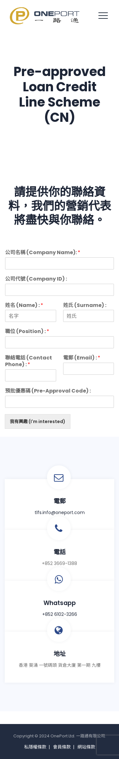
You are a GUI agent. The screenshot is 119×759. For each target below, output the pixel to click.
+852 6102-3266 (59, 614)
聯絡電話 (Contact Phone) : (28, 361)
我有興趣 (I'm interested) (37, 421)
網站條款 (86, 747)
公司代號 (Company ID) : (36, 279)
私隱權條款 (35, 747)
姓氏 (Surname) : (84, 305)
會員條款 (62, 747)
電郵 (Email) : (81, 358)
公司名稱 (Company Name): (42, 252)
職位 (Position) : (27, 331)
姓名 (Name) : (24, 305)
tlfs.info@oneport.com (60, 512)
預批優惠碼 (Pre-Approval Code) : (48, 391)
